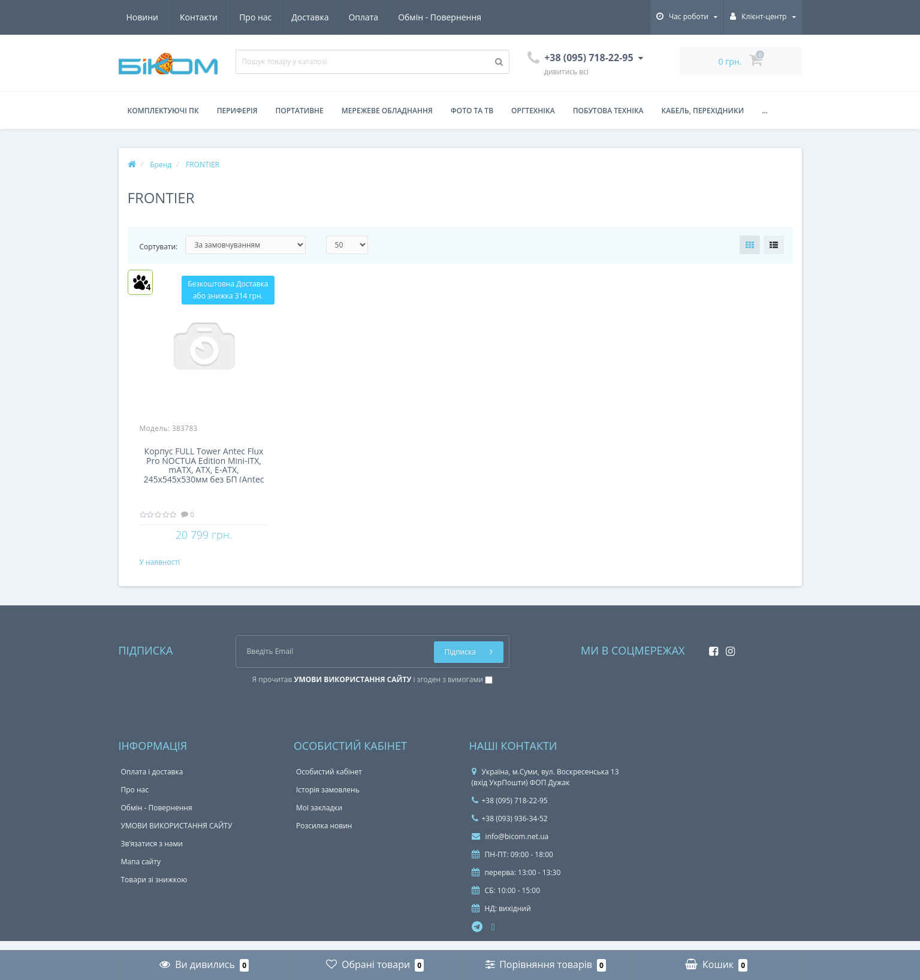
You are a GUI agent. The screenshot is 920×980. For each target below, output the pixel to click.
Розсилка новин (324, 835)
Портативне (300, 110)
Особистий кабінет (329, 781)
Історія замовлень (328, 799)
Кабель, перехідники (703, 110)
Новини (411, 17)
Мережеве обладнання (387, 110)
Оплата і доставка (152, 781)
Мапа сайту (141, 871)
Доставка (199, 17)
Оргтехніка (533, 110)
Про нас (142, 17)
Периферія (237, 110)
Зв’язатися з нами (152, 853)
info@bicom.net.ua (510, 846)
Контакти (468, 17)
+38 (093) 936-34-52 (510, 828)
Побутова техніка (608, 110)
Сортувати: (159, 247)
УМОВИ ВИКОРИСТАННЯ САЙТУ (177, 835)
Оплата (254, 17)
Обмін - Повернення (332, 17)
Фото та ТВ (472, 110)
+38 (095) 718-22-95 (510, 810)
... (765, 110)
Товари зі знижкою (154, 889)
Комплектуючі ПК (163, 110)
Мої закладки (319, 817)
